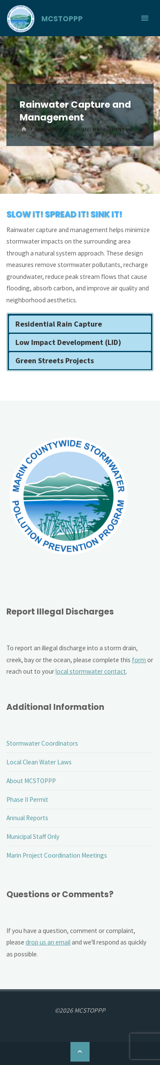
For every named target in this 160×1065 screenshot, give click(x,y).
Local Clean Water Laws (39, 762)
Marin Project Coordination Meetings (56, 855)
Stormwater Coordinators (42, 743)
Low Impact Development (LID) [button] (68, 342)
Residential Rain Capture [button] (58, 324)
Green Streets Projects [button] (54, 360)
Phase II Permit (27, 799)
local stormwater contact (90, 671)
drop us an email (48, 942)
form (139, 660)
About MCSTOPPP (31, 781)
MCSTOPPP (62, 19)
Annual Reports (27, 818)
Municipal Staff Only (32, 836)
